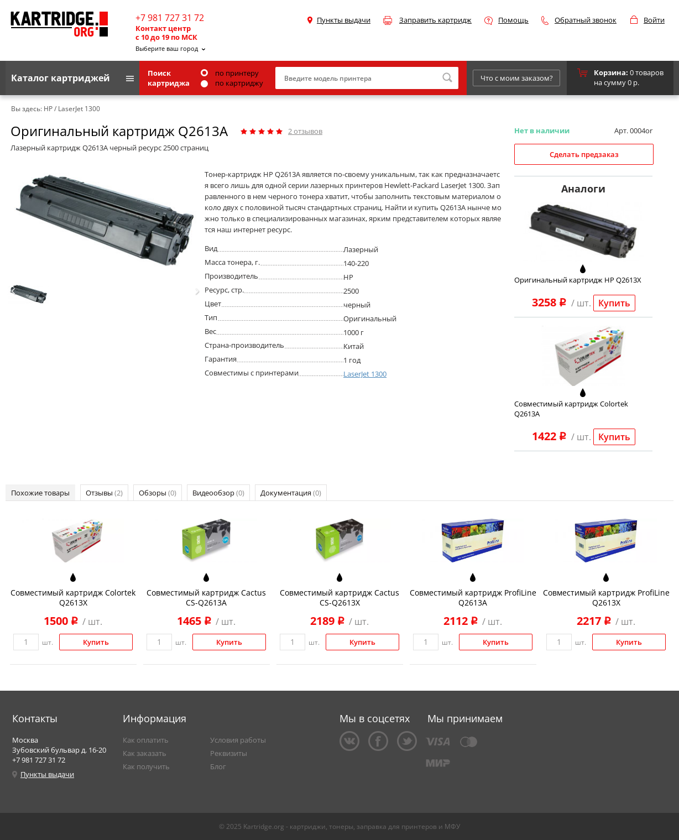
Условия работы (238, 740)
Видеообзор (218, 493)
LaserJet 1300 (364, 374)
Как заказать (144, 753)
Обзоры (157, 493)
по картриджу (232, 83)
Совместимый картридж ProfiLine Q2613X (606, 597)
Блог (218, 766)
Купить (614, 303)
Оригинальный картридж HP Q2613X (577, 280)
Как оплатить (146, 740)
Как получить (146, 766)
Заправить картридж (435, 20)
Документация (290, 493)
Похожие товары (40, 493)
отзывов (305, 131)
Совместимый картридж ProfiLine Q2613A (473, 597)
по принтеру (230, 73)
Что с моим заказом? (516, 78)
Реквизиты (228, 753)
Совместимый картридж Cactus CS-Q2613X (339, 597)
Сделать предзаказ (584, 154)
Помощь (513, 20)
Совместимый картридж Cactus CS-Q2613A (206, 597)
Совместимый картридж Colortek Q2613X (73, 597)
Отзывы (104, 493)
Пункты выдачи (343, 20)
